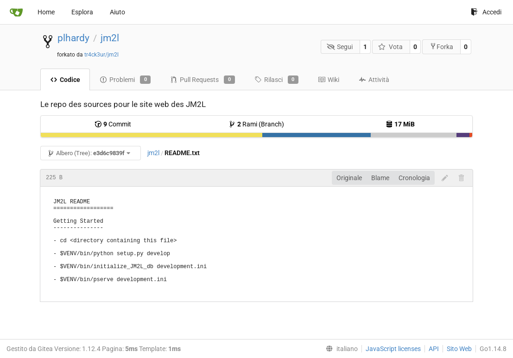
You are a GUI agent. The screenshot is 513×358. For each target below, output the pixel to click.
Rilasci (276, 79)
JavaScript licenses (393, 348)
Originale (349, 178)
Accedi (486, 12)
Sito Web (459, 348)
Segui (340, 46)
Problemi (125, 79)
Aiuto (117, 12)
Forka (441, 46)
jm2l (110, 38)
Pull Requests (202, 79)
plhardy (73, 38)
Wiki (328, 79)
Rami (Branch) (256, 124)
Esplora (82, 12)
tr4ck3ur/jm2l (101, 54)
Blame (380, 178)
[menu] (340, 348)
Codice (65, 79)
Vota (390, 46)
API (434, 348)
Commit (113, 124)
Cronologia (414, 178)
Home (46, 12)
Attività (374, 79)
